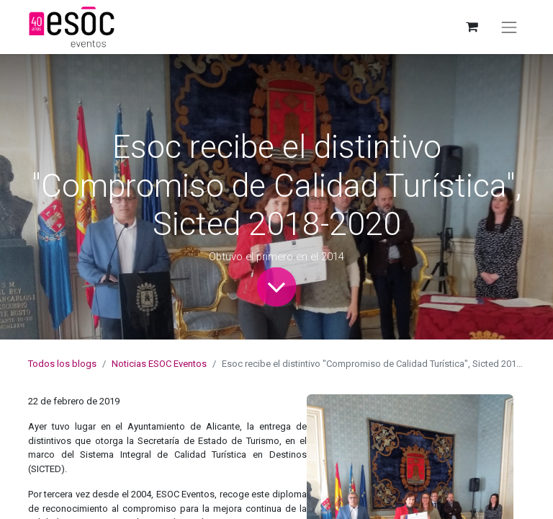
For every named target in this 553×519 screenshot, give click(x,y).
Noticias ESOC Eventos (159, 363)
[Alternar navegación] (509, 27)
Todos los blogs (62, 363)
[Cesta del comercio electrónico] (471, 27)
